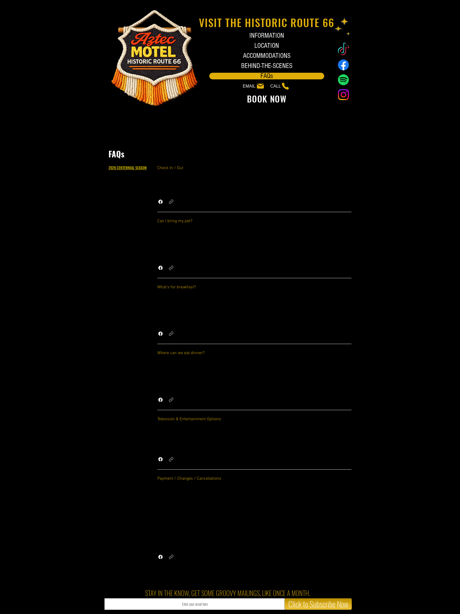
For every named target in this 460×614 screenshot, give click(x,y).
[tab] (128, 167)
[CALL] (277, 86)
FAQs (267, 76)
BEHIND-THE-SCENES (266, 66)
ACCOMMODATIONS (266, 56)
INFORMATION (266, 35)
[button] (160, 202)
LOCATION (266, 45)
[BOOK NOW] (266, 98)
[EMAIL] (252, 86)
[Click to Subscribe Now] (318, 604)
